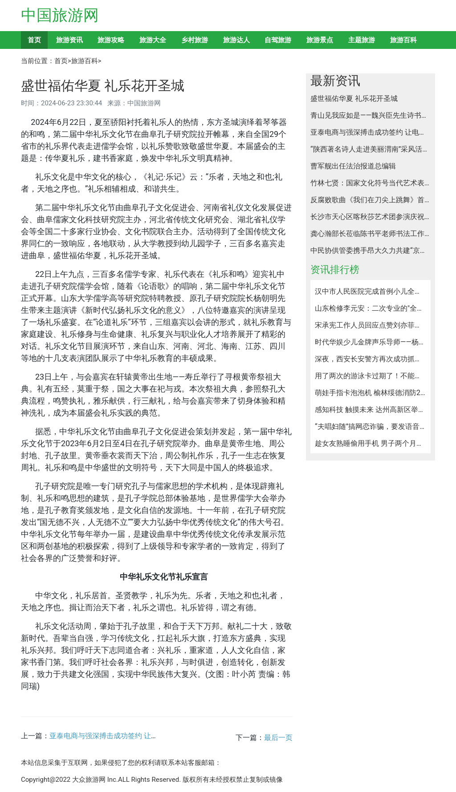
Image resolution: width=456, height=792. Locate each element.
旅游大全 (152, 40)
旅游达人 (236, 40)
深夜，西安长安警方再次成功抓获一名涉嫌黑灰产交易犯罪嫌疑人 (370, 359)
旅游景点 (319, 40)
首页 (34, 40)
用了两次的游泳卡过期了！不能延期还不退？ (370, 376)
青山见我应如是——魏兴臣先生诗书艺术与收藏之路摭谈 (370, 115)
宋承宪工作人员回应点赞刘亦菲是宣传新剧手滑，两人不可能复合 (370, 325)
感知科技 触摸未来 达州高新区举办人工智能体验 (370, 409)
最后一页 (278, 737)
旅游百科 (403, 40)
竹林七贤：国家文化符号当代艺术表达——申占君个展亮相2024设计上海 (370, 183)
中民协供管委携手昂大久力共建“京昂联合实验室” (370, 250)
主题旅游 (361, 40)
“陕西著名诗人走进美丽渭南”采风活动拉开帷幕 (370, 149)
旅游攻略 (111, 40)
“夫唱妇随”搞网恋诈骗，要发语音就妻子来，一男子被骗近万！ (370, 426)
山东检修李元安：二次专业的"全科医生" (370, 308)
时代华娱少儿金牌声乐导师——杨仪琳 (370, 342)
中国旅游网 (60, 15)
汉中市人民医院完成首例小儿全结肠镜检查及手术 (370, 291)
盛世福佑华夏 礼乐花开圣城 (354, 98)
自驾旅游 (278, 40)
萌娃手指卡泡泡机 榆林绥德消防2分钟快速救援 (370, 392)
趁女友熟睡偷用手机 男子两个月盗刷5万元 (370, 443)
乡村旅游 (194, 40)
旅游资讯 (69, 40)
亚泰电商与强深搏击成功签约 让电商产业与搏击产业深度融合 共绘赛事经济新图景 (370, 132)
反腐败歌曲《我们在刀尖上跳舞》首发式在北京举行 (370, 200)
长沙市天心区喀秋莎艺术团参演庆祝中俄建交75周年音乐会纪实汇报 (370, 216)
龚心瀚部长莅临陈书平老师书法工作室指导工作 (370, 233)
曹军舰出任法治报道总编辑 (353, 166)
